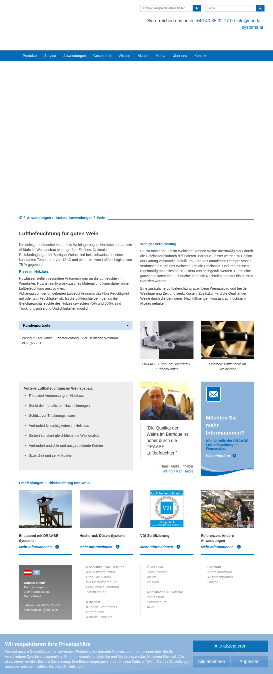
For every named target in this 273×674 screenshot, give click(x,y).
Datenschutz (156, 585)
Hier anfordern (221, 438)
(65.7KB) (33, 326)
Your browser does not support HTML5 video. (136, 111)
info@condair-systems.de (41, 592)
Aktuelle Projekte (99, 600)
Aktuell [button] (143, 38)
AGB (150, 590)
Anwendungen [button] (75, 38)
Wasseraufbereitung (102, 565)
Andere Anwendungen (74, 200)
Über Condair (157, 555)
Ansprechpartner (221, 560)
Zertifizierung (96, 575)
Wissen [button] (124, 38)
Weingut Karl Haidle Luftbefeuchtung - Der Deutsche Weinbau (70, 321)
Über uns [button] (180, 38)
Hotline (213, 565)
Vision (151, 560)
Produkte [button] (30, 38)
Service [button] (50, 38)
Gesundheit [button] (102, 38)
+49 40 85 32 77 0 (204, 20)
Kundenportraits (76, 308)
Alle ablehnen (211, 661)
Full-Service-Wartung (102, 570)
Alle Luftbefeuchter (101, 555)
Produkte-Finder (98, 560)
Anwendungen (39, 200)
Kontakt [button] (200, 38)
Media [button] (160, 38)
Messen (153, 565)
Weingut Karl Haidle (177, 454)
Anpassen (250, 661)
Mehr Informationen (39, 529)
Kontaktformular (220, 555)
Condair (47, 14)
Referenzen (95, 595)
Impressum (155, 580)
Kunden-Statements (101, 590)
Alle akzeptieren (230, 646)
